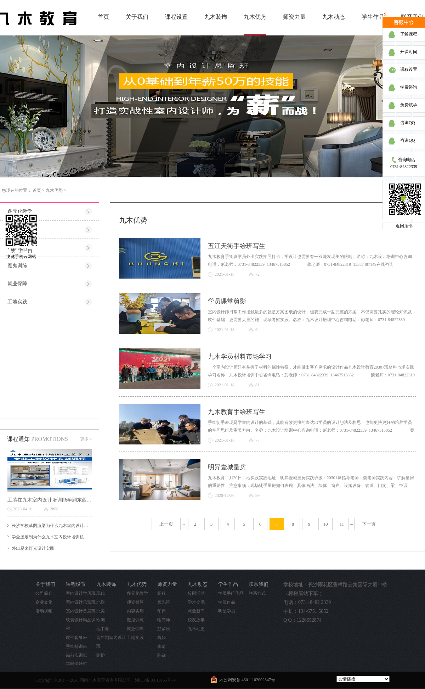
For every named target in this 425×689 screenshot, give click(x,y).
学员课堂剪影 (227, 301)
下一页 (369, 524)
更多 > (86, 439)
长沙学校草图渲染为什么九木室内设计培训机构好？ (60, 525)
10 (325, 524)
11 (342, 524)
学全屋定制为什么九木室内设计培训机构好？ (54, 536)
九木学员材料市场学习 (240, 356)
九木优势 (54, 190)
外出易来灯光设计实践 (33, 548)
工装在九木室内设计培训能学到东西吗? (50, 500)
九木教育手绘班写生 (236, 411)
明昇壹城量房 (227, 467)
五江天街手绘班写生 (236, 246)
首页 (103, 17)
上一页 (166, 524)
